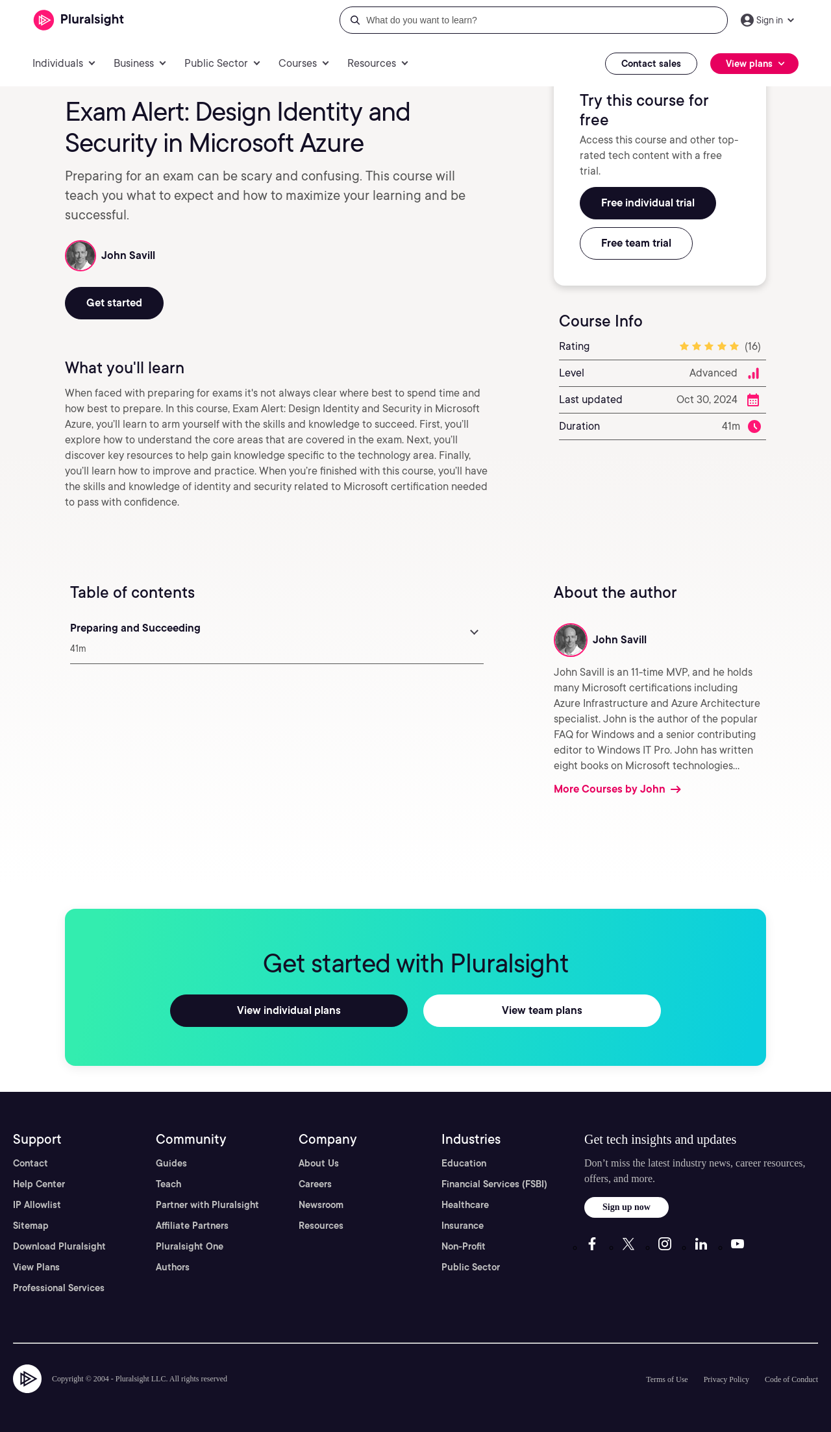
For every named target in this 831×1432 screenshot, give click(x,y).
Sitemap (31, 1225)
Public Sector (470, 1267)
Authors (173, 1267)
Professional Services (59, 1288)
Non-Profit (463, 1246)
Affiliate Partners (192, 1225)
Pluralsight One (189, 1246)
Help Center (39, 1184)
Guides (171, 1163)
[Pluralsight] (78, 20)
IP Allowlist (37, 1205)
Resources (321, 1225)
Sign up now (626, 1207)
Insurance (462, 1225)
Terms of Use (667, 1379)
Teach (168, 1184)
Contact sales (651, 63)
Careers (315, 1184)
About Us (319, 1163)
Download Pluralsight (59, 1246)
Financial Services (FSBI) (494, 1184)
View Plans (36, 1267)
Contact (30, 1163)
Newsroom (321, 1205)
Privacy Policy (726, 1379)
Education (463, 1163)
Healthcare (465, 1205)
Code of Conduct (791, 1379)
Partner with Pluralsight (207, 1205)
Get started (114, 303)
